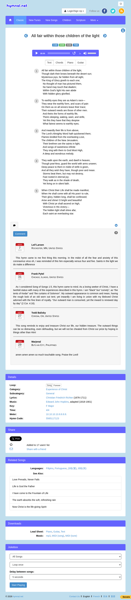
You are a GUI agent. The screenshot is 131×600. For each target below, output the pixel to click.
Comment (20, 234)
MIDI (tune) (71, 535)
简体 (105, 596)
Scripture (81, 20)
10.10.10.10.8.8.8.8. (56, 414)
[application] (65, 53)
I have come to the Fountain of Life (30, 493)
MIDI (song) (58, 535)
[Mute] (85, 53)
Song (49, 385)
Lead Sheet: (37, 531)
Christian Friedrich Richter (59, 397)
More (94, 20)
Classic (20, 20)
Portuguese (61, 468)
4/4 (47, 410)
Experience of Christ (56, 389)
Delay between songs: (22, 571)
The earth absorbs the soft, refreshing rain (34, 500)
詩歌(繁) (72, 468)
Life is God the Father (23, 486)
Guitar (81, 62)
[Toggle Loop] (74, 53)
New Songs (52, 20)
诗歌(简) (82, 468)
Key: (12, 406)
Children (66, 20)
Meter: (13, 414)
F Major (50, 406)
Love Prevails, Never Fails (26, 479)
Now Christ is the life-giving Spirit (29, 506)
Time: (13, 410)
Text (49, 62)
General (50, 393)
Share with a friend (36, 449)
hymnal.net (18, 596)
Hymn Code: (16, 418)
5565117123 (52, 418)
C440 (55, 45)
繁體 (113, 596)
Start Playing (18, 585)
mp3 (48, 535)
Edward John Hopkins (57, 401)
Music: (13, 401)
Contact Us (74, 596)
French (96, 596)
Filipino (49, 468)
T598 (76, 45)
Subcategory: (17, 393)
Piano (70, 62)
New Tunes (34, 20)
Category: (15, 389)
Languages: (37, 468)
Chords (59, 62)
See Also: (38, 473)
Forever (57, 385)
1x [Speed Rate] (80, 53)
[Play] (36, 53)
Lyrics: (13, 397)
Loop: (13, 385)
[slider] (59, 53)
